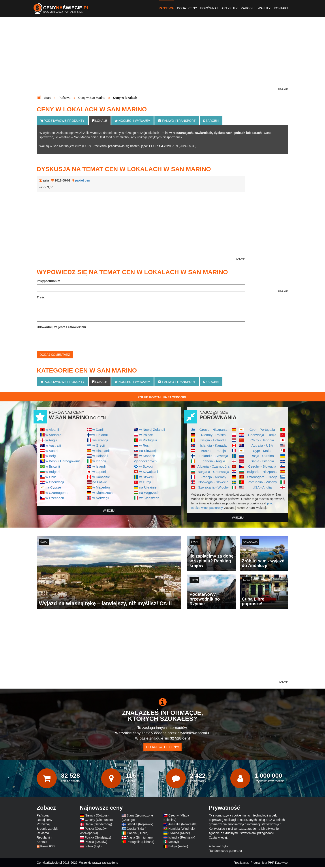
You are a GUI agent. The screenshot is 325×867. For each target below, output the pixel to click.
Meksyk (173, 842)
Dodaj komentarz (55, 354)
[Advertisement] (162, 56)
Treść (41, 297)
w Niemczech (102, 492)
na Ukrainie (147, 487)
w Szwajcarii (148, 472)
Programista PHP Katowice (269, 862)
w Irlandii (99, 461)
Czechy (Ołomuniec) (99, 820)
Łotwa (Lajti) (93, 846)
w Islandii (99, 466)
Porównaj (209, 8)
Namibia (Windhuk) (181, 828)
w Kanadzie (101, 477)
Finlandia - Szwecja (213, 456)
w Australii (53, 445)
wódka (195, 507)
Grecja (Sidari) (137, 828)
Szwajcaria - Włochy (213, 487)
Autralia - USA (262, 445)
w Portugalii (148, 440)
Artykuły (229, 8)
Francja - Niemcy (213, 477)
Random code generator (225, 850)
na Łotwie (99, 482)
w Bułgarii (52, 472)
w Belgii (51, 456)
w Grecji (98, 445)
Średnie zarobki (47, 828)
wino (204, 507)
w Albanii (52, 429)
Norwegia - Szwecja (213, 482)
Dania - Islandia (262, 461)
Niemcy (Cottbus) (97, 815)
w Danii (97, 429)
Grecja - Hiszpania (213, 429)
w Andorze (53, 435)
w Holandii (100, 456)
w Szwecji (146, 477)
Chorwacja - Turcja (262, 435)
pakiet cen (82, 180)
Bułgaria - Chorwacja (213, 472)
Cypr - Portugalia (262, 429)
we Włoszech (149, 498)
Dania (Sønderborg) (98, 824)
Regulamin (44, 837)
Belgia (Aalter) (178, 846)
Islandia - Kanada (213, 445)
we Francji (100, 440)
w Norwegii (100, 498)
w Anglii (51, 440)
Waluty (264, 8)
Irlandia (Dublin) (137, 833)
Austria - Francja (213, 451)
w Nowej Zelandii (152, 429)
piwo (270, 503)
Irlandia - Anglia (213, 461)
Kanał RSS (47, 846)
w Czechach (54, 498)
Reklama (43, 833)
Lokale (99, 120)
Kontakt (281, 8)
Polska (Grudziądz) (98, 837)
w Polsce (146, 435)
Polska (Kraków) (96, 842)
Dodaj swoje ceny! (162, 747)
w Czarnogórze (56, 492)
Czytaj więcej (218, 837)
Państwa (166, 8)
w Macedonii (101, 487)
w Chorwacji (54, 482)
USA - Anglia (262, 487)
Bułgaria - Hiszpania (262, 472)
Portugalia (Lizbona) (140, 842)
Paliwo (176, 120)
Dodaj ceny (187, 8)
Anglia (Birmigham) (139, 837)
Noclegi (132, 120)
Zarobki (247, 8)
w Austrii (51, 451)
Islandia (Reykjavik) (181, 837)
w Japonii (99, 472)
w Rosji (144, 445)
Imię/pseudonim (48, 281)
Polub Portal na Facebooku (162, 397)
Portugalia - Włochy (262, 482)
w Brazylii (52, 466)
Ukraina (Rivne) (179, 833)
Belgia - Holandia (213, 440)
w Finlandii (100, 435)
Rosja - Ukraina (262, 456)
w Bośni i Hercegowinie (63, 461)
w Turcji (145, 482)
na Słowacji (147, 451)
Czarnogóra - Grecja (262, 477)
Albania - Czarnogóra (213, 466)
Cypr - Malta (262, 451)
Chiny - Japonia (262, 440)
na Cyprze (53, 487)
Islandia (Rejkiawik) (140, 824)
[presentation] (70, 339)
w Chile (50, 477)
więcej (109, 510)
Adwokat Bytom (219, 846)
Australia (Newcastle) (182, 824)
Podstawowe (62, 120)
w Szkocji (146, 466)
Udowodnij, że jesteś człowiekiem (61, 327)
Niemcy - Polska (213, 435)
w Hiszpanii (101, 451)
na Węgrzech (149, 492)
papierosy (216, 507)
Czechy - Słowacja (262, 466)
